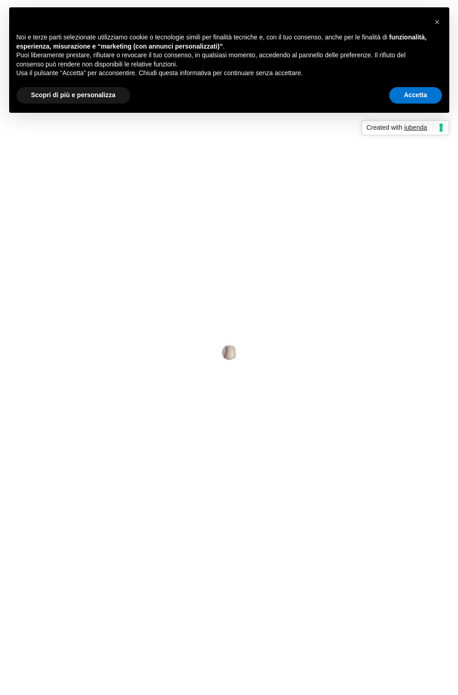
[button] (437, 22)
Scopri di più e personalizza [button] (73, 95)
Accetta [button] (415, 95)
